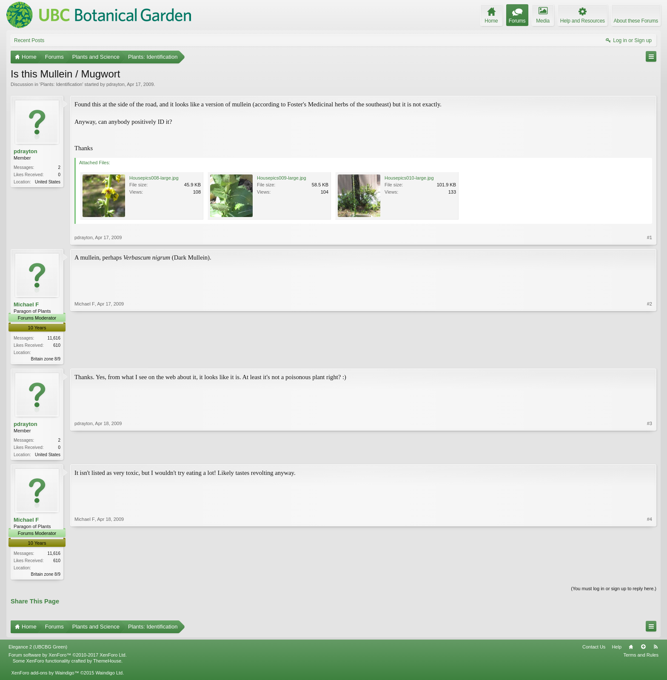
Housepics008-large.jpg (154, 177)
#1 (649, 237)
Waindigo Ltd (109, 675)
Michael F (26, 304)
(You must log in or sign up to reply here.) (613, 591)
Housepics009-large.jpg (281, 177)
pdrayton (115, 84)
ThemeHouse (107, 663)
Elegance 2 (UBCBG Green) (38, 648)
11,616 (53, 338)
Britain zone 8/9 (46, 359)
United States (47, 182)
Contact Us (593, 648)
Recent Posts (29, 40)
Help (616, 648)
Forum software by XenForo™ (68, 657)
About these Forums (636, 21)
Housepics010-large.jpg (409, 177)
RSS (655, 649)
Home (631, 649)
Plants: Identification (61, 84)
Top (643, 649)
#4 (649, 574)
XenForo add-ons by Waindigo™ (45, 675)
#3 (649, 454)
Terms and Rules (640, 657)
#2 (649, 357)
